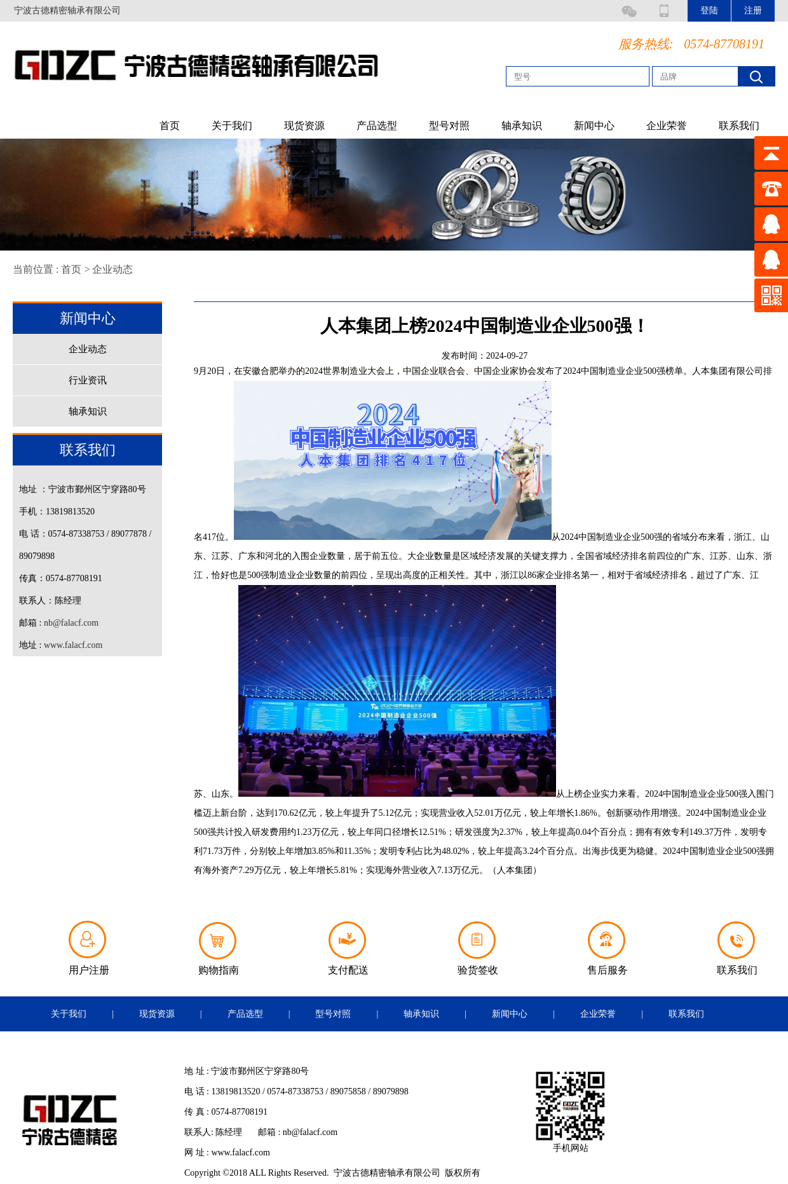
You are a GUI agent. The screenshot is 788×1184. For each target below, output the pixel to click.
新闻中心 (594, 125)
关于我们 (232, 125)
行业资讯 (88, 380)
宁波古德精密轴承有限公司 (67, 10)
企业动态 (112, 269)
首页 (170, 125)
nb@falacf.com (71, 623)
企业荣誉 (666, 125)
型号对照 (449, 125)
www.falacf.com (73, 645)
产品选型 (377, 125)
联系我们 (739, 125)
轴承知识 (521, 125)
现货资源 (304, 125)
